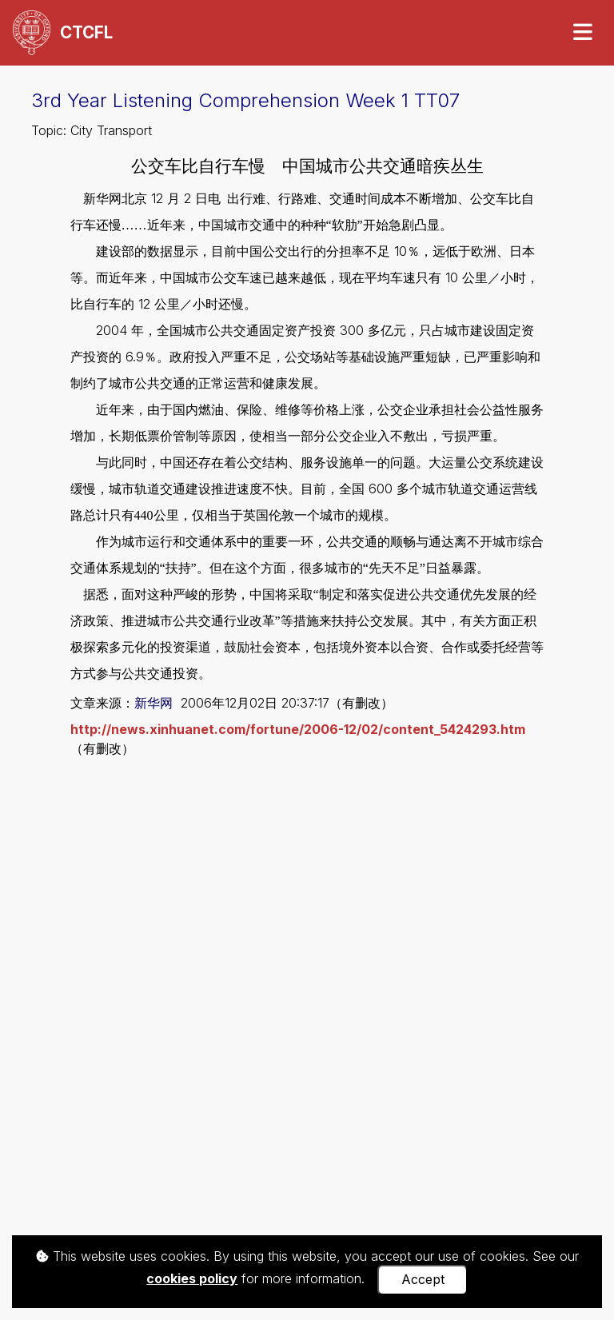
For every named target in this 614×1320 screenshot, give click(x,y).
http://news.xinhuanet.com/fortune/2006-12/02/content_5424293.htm (297, 729)
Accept (423, 1279)
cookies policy (191, 1278)
